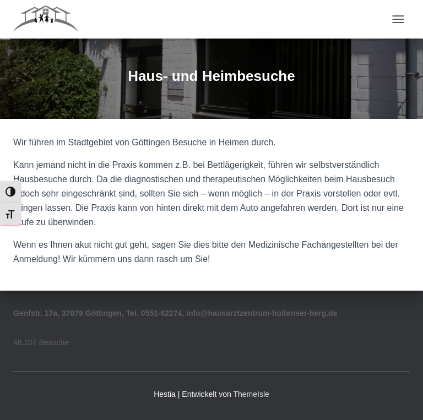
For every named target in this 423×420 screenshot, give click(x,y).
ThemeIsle (251, 394)
